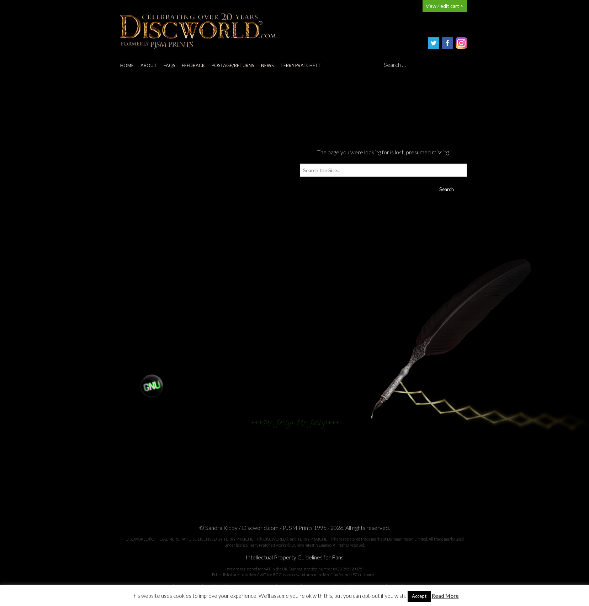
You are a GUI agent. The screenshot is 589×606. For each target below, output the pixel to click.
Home (127, 65)
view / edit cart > (444, 6)
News (267, 65)
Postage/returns (233, 65)
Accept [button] (419, 596)
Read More (445, 596)
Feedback (193, 65)
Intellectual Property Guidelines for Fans (295, 557)
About (148, 65)
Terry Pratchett (301, 65)
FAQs (169, 65)
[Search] (425, 65)
